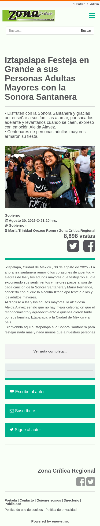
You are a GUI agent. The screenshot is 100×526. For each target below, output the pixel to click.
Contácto (27, 500)
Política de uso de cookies (24, 510)
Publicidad (13, 504)
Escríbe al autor (27, 391)
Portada (11, 500)
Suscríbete (22, 410)
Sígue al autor (25, 429)
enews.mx (60, 521)
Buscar (86, 30)
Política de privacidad (61, 510)
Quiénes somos (49, 500)
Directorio (71, 500)
